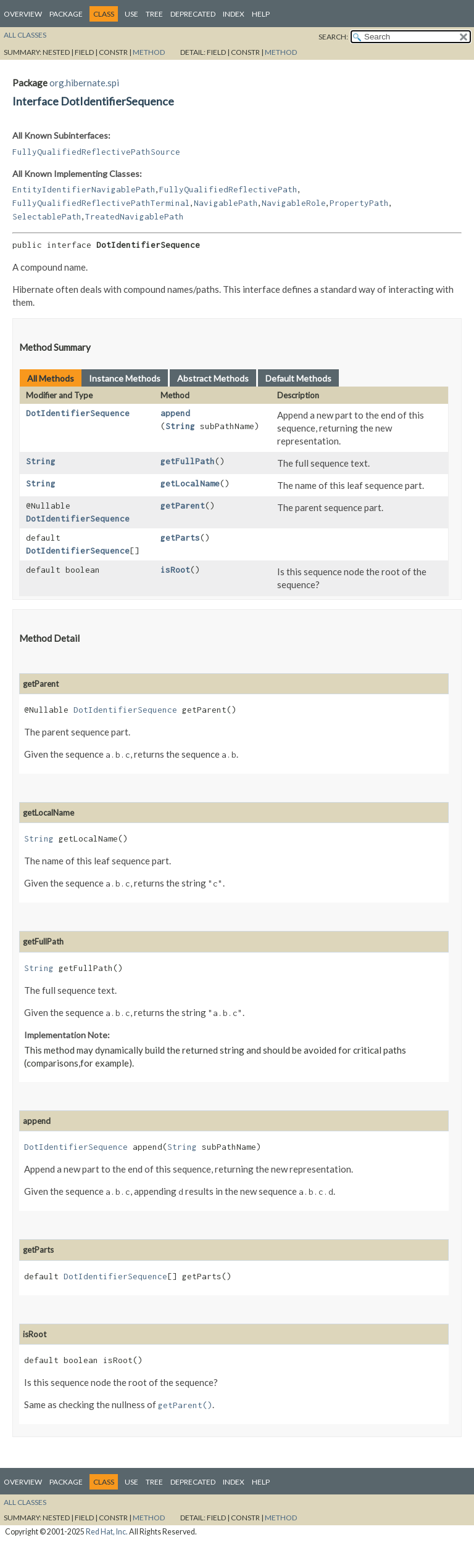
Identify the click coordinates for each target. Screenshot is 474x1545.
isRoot (175, 570)
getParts (180, 538)
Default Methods (298, 378)
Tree (154, 13)
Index (233, 13)
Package (66, 13)
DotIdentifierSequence (78, 413)
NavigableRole (294, 203)
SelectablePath (46, 216)
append (175, 413)
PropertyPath (359, 203)
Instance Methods (124, 378)
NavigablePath (226, 203)
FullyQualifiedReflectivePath (228, 189)
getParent (182, 505)
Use (131, 13)
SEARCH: (333, 36)
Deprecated (192, 13)
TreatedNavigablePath (134, 216)
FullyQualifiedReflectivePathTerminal (101, 203)
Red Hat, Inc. (107, 1531)
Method (149, 52)
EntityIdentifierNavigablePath (84, 189)
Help (261, 13)
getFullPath (187, 461)
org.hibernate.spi (84, 82)
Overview (23, 13)
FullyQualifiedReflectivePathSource (96, 152)
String (180, 426)
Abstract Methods (213, 378)
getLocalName (190, 483)
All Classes (25, 34)
